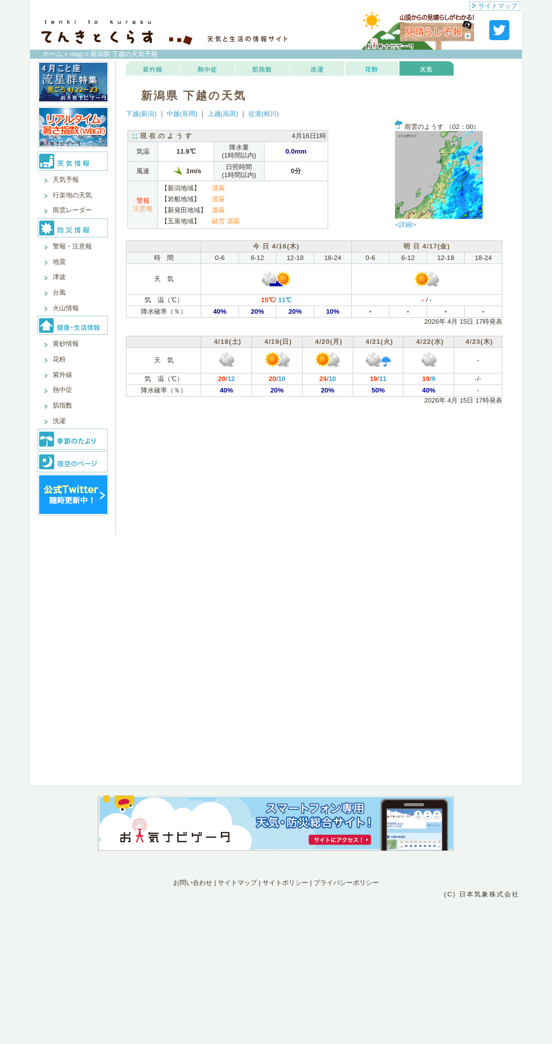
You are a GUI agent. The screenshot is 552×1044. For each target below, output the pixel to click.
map (76, 54)
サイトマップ (494, 6)
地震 (59, 262)
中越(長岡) (182, 113)
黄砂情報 (66, 343)
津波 (59, 277)
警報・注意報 (72, 246)
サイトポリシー (285, 882)
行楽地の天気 (72, 195)
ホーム (52, 54)
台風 (59, 292)
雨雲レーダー (72, 210)
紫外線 (62, 374)
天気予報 (66, 179)
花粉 (59, 359)
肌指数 (62, 405)
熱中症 (62, 390)
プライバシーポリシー (346, 882)
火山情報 (66, 308)
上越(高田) (223, 113)
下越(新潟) (141, 113)
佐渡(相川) (263, 113)
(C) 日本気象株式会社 (481, 894)
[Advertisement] (276, 943)
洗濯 (59, 421)
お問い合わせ (192, 882)
